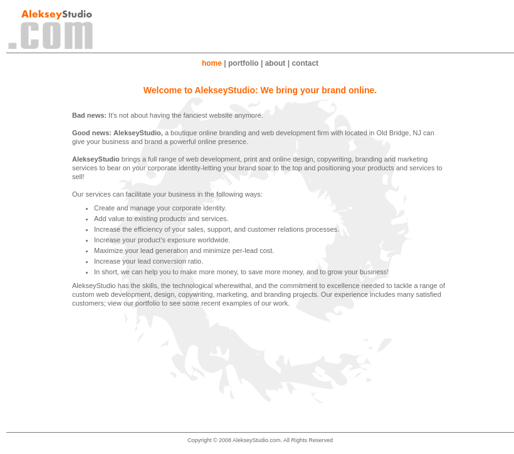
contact (304, 63)
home (212, 63)
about (275, 63)
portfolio (243, 63)
